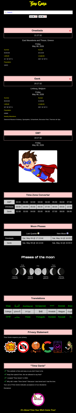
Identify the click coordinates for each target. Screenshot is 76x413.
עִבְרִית (27, 311)
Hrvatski (51, 311)
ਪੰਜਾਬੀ (8, 317)
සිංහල (72, 317)
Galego (8, 311)
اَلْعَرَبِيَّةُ (17, 306)
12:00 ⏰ (33, 16)
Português (40, 317)
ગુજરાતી (17, 311)
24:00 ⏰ (42, 16)
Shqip (8, 306)
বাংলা (52, 306)
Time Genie (38, 4)
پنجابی (17, 317)
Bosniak (61, 306)
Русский (61, 317)
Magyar (61, 311)
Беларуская (40, 306)
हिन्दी (40, 312)
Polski (27, 317)
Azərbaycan (28, 306)
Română (52, 317)
